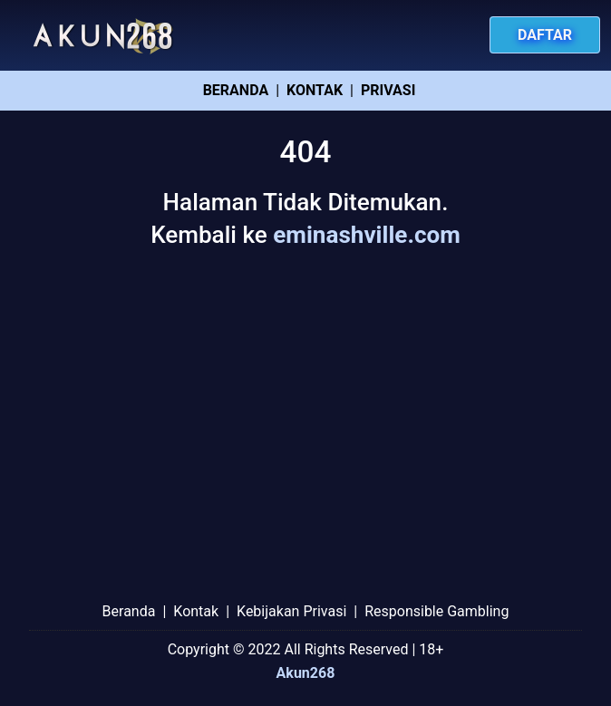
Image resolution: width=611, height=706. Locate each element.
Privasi (388, 90)
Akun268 (305, 673)
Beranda (235, 90)
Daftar (545, 35)
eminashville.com (367, 234)
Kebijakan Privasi (291, 611)
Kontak (314, 90)
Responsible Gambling (436, 611)
